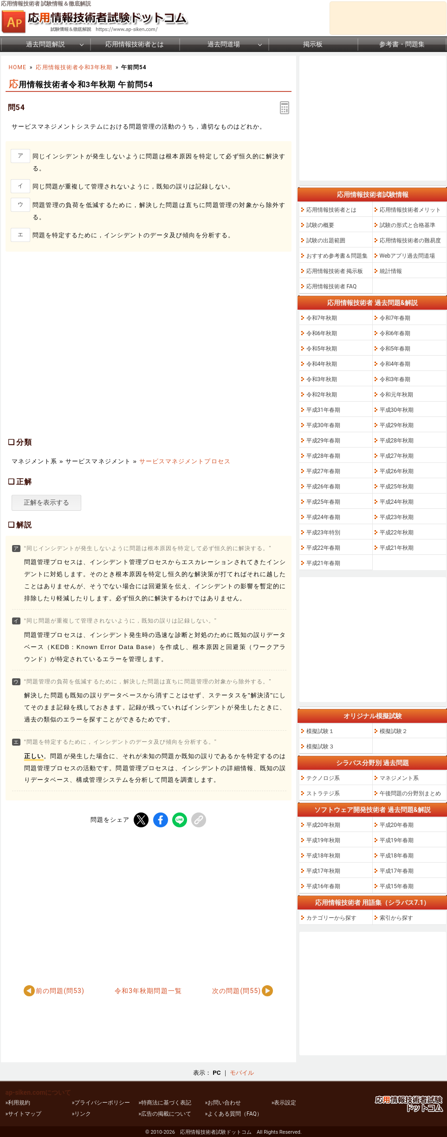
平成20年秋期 (323, 825)
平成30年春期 (323, 425)
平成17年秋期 (323, 871)
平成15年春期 (397, 886)
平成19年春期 (397, 840)
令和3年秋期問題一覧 (148, 990)
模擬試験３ (320, 746)
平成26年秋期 (397, 471)
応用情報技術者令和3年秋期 (74, 67)
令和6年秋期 (321, 333)
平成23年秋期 (397, 517)
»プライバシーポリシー (101, 1102)
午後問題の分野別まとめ (410, 793)
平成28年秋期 (397, 440)
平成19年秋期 (323, 840)
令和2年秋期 (321, 394)
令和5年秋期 (321, 348)
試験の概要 (320, 225)
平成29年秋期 (397, 425)
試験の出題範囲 (325, 240)
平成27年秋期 (397, 456)
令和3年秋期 (321, 379)
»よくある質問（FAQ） (233, 1114)
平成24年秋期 (397, 502)
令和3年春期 (395, 379)
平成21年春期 (323, 563)
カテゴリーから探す (331, 918)
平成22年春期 (323, 548)
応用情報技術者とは (134, 44)
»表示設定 (284, 1102)
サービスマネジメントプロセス (185, 461)
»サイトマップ (24, 1114)
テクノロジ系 (323, 778)
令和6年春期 (395, 333)
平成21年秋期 (397, 548)
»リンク (81, 1114)
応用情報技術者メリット (410, 210)
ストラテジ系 (323, 793)
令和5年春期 (395, 348)
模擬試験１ (320, 731)
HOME (17, 67)
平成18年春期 (397, 855)
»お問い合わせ (223, 1102)
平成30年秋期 (397, 410)
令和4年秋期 (321, 364)
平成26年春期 (323, 486)
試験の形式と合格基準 (407, 225)
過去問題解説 (45, 44)
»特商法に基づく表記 (164, 1102)
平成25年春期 (323, 502)
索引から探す (396, 918)
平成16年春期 (323, 886)
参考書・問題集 (402, 44)
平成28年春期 (323, 456)
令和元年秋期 (396, 394)
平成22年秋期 (397, 532)
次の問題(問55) (236, 990)
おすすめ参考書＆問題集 (337, 256)
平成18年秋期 (323, 855)
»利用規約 (18, 1102)
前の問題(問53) (60, 990)
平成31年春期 (323, 410)
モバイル (242, 1072)
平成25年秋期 (397, 486)
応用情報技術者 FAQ (331, 286)
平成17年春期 (397, 871)
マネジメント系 (399, 778)
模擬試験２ (394, 731)
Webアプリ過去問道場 (407, 256)
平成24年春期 (323, 517)
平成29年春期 (323, 440)
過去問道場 (223, 44)
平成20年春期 (397, 825)
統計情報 (391, 271)
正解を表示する (46, 502)
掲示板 (313, 44)
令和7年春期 (395, 318)
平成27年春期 (323, 471)
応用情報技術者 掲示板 (334, 271)
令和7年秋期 (321, 318)
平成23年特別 (323, 532)
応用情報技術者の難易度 (410, 240)
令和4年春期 (395, 364)
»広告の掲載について (164, 1114)
